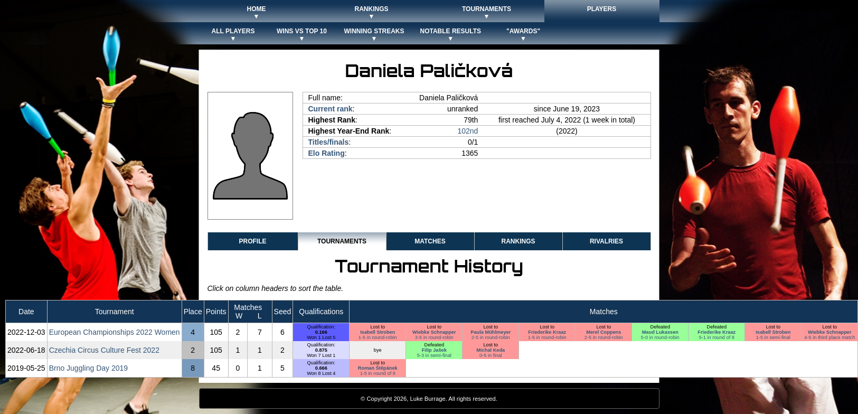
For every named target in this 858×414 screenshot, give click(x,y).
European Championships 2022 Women (114, 332)
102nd (467, 131)
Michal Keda (490, 350)
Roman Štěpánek (378, 368)
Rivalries (606, 241)
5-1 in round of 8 (716, 337)
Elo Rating (326, 153)
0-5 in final (490, 355)
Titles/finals (328, 142)
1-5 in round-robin (378, 337)
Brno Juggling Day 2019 (88, 368)
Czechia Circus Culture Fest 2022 (104, 350)
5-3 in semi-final (434, 355)
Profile (252, 241)
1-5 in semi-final (773, 337)
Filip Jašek (434, 350)
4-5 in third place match (829, 337)
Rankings (518, 241)
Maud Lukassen (660, 332)
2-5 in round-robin (491, 337)
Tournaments (341, 241)
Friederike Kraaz (547, 332)
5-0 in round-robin (660, 337)
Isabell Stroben (377, 332)
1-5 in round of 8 (377, 373)
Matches (429, 241)
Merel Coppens (603, 332)
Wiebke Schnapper (434, 332)
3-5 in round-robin (434, 337)
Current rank (330, 109)
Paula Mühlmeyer (490, 332)
